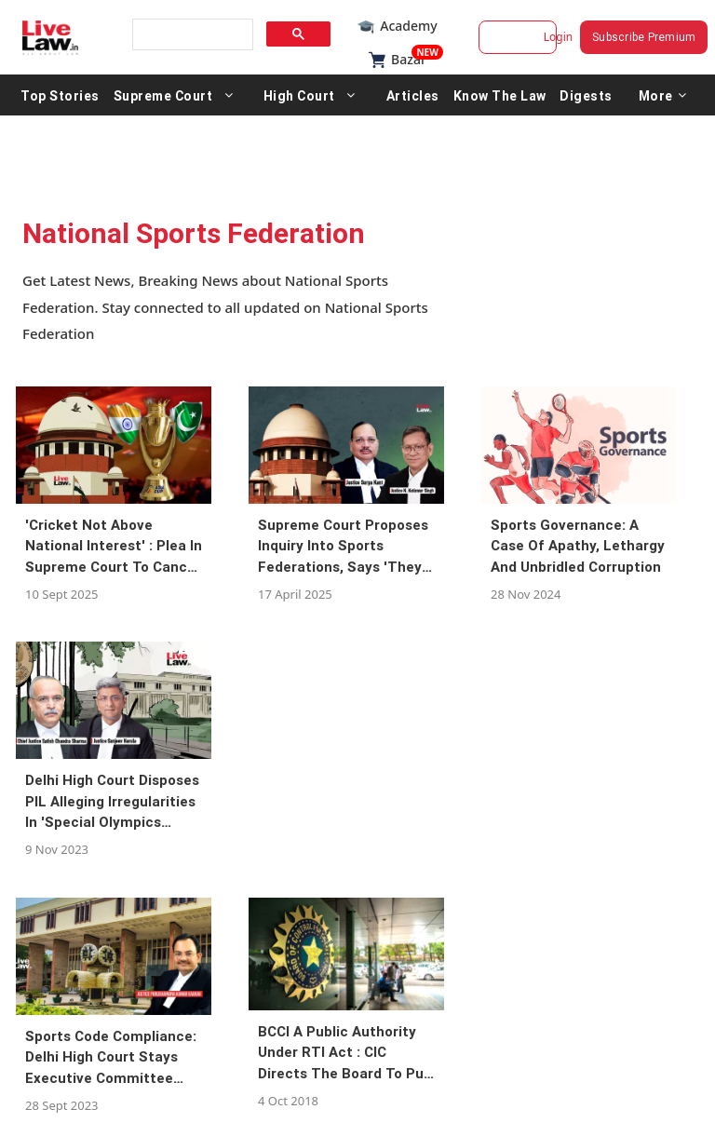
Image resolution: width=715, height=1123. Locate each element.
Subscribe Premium (643, 37)
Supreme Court (163, 95)
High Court (299, 95)
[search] (191, 35)
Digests (586, 95)
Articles (412, 95)
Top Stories (60, 95)
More (663, 95)
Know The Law (499, 95)
